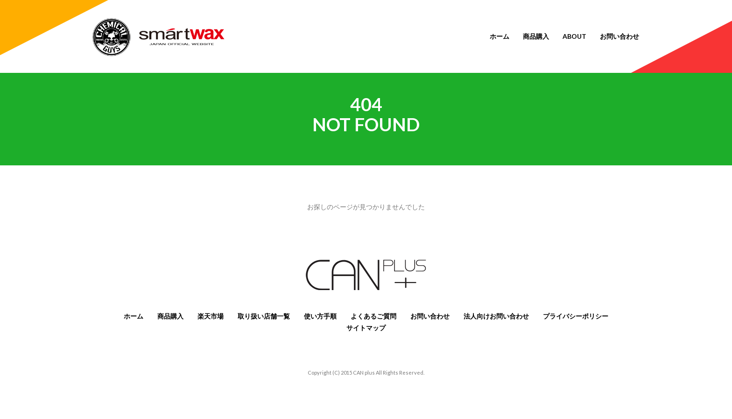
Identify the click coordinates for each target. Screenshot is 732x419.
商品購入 (536, 36)
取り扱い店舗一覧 (264, 316)
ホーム (499, 36)
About (574, 36)
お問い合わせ (619, 36)
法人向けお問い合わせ (496, 316)
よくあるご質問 (373, 316)
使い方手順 (320, 316)
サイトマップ (366, 328)
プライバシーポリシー (575, 316)
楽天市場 (210, 316)
